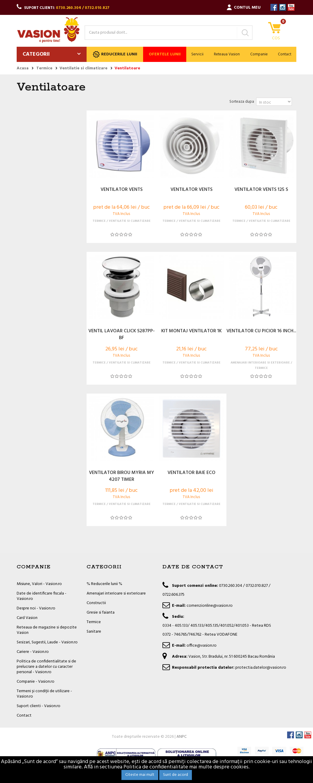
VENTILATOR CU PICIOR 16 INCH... (261, 331)
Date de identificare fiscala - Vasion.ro (41, 596)
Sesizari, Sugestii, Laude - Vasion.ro (47, 642)
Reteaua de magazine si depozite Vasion (47, 630)
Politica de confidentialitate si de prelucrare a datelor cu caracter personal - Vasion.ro (46, 667)
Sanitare (94, 631)
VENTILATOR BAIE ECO (191, 473)
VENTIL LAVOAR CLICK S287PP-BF (121, 334)
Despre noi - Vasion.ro (36, 608)
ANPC (181, 736)
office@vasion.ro (202, 645)
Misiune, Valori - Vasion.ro (39, 584)
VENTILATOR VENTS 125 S (261, 190)
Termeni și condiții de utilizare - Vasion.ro (44, 694)
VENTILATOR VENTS (122, 190)
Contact (284, 54)
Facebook (273, 7)
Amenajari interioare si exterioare (116, 593)
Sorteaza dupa (241, 102)
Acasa (23, 68)
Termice (94, 622)
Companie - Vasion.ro (35, 681)
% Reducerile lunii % (104, 584)
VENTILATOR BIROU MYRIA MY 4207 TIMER (121, 476)
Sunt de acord (175, 774)
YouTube (291, 7)
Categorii (36, 54)
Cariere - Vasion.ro (33, 651)
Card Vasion (27, 617)
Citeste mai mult (139, 774)
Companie (259, 54)
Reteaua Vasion (227, 54)
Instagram (282, 7)
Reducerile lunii (115, 54)
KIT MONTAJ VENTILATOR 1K (191, 331)
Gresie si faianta (101, 612)
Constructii (96, 603)
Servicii (197, 54)
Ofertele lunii (165, 54)
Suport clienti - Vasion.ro (38, 706)
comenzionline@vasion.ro (210, 605)
